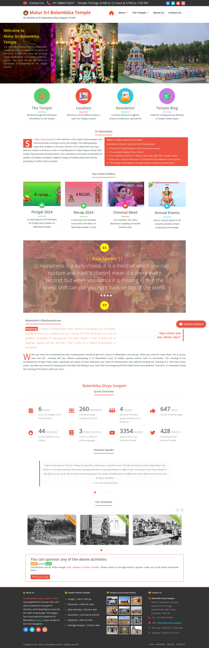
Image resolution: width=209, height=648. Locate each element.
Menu (121, 12)
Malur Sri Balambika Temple (57, 12)
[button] (15, 66)
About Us (158, 12)
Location (83, 107)
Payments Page (40, 577)
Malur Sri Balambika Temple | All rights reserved (58, 644)
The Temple (139, 12)
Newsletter (125, 107)
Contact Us (36, 3)
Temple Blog (167, 107)
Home (151, 644)
